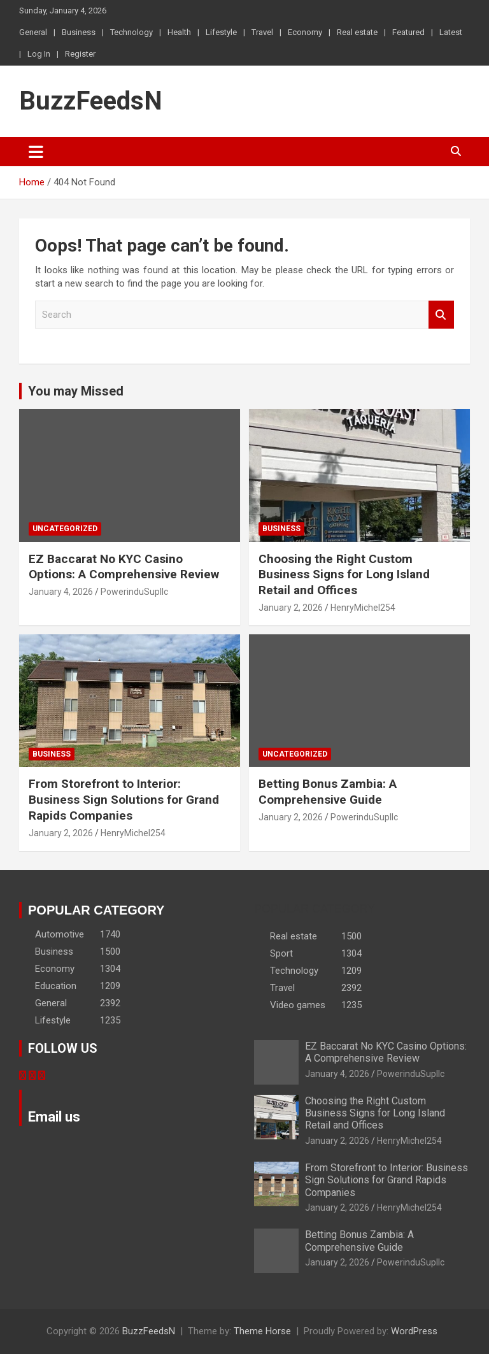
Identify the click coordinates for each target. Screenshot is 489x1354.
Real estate (357, 32)
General (33, 32)
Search (441, 315)
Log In (38, 54)
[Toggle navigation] (36, 151)
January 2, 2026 (291, 607)
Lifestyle (221, 32)
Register (80, 54)
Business (79, 32)
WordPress (414, 1331)
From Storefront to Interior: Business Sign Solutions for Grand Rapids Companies (124, 799)
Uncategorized (64, 528)
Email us (54, 1117)
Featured (408, 32)
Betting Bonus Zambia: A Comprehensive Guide (328, 791)
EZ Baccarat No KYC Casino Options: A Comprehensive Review (124, 567)
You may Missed (76, 391)
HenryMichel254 (362, 607)
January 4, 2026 (61, 592)
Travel (262, 32)
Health (179, 32)
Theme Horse (262, 1331)
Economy (305, 32)
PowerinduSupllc (134, 592)
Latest (450, 32)
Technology (131, 32)
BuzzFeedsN (90, 101)
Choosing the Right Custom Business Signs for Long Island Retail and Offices (344, 574)
